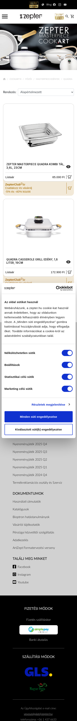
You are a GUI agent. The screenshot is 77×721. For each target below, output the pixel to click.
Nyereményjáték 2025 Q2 (30, 459)
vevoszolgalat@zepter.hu (38, 714)
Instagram (24, 574)
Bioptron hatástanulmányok (31, 517)
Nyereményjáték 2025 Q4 (30, 444)
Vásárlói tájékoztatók (26, 524)
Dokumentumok (28, 493)
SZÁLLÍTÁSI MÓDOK (38, 657)
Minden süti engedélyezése (38, 416)
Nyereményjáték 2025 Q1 (30, 467)
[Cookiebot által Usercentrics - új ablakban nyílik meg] (56, 288)
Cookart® (16, 79)
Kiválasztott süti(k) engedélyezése (38, 429)
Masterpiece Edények (48, 79)
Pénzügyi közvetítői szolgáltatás (33, 532)
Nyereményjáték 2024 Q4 (30, 475)
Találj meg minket (30, 558)
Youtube (23, 582)
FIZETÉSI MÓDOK (38, 608)
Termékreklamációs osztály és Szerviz (37, 482)
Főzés (28, 79)
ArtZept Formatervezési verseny (34, 547)
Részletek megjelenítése (48, 404)
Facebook (24, 567)
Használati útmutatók (27, 501)
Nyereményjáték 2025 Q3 (30, 451)
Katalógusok (21, 509)
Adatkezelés (20, 540)
